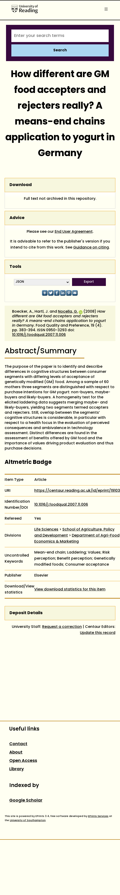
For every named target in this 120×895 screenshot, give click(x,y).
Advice (17, 218)
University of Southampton (28, 820)
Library (16, 769)
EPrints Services (98, 816)
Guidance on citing (91, 248)
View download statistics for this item (69, 590)
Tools (15, 266)
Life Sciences (46, 530)
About (15, 752)
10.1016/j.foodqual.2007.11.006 (39, 335)
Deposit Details (26, 613)
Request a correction (62, 627)
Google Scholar (25, 800)
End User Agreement (74, 232)
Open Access (23, 760)
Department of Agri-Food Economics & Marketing (77, 539)
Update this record (97, 633)
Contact (18, 744)
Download (20, 185)
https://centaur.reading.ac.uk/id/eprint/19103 (77, 491)
